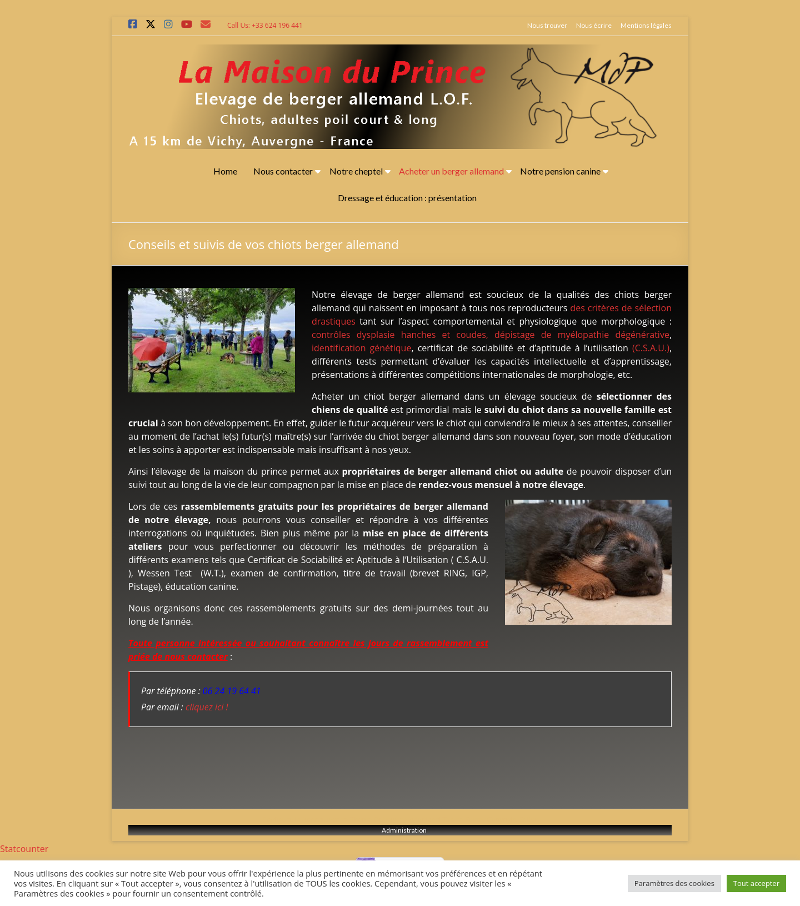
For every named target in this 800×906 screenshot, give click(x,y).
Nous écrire (594, 25)
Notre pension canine (560, 171)
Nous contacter (283, 171)
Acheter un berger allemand (451, 171)
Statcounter (24, 849)
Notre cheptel (356, 171)
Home (225, 171)
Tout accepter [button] (756, 883)
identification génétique (361, 348)
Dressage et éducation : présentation (407, 197)
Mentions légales (646, 25)
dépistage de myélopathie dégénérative (581, 334)
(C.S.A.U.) (650, 348)
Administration (404, 830)
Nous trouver (547, 25)
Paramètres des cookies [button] (674, 883)
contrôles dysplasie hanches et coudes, (400, 334)
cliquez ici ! (207, 707)
